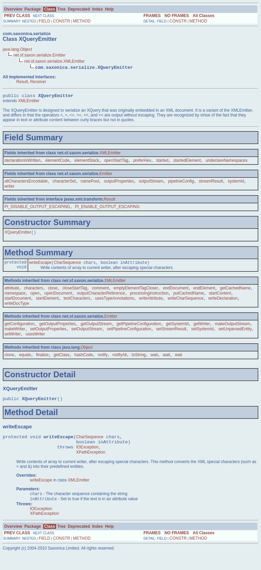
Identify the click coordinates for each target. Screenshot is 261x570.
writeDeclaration (223, 305)
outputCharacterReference (101, 300)
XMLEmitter (28, 101)
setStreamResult (171, 337)
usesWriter (35, 343)
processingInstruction (149, 300)
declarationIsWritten (22, 162)
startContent (220, 300)
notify (103, 365)
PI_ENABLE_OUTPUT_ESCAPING (107, 209)
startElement (47, 305)
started (162, 162)
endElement (204, 294)
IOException (87, 461)
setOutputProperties (48, 337)
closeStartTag (75, 294)
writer (9, 188)
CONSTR (61, 21)
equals (25, 365)
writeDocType (16, 310)
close (52, 294)
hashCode (83, 365)
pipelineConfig (181, 183)
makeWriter (14, 337)
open (34, 300)
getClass (62, 365)
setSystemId (202, 337)
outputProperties (119, 183)
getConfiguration (19, 332)
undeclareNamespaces (226, 162)
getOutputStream (96, 332)
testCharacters (77, 305)
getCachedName (235, 294)
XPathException (90, 467)
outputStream (151, 183)
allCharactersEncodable (26, 183)
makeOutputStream (232, 332)
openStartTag (116, 162)
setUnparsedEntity (235, 337)
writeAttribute (151, 305)
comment (100, 294)
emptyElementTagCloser (136, 294)
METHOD (82, 21)
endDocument (176, 294)
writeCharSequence (185, 305)
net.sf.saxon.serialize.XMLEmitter (54, 61)
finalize (42, 365)
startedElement (187, 162)
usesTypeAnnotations (114, 305)
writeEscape (40, 267)
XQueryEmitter (17, 236)
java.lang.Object (17, 49)
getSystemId (177, 332)
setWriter (12, 343)
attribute (11, 294)
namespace (14, 300)
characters (33, 294)
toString (138, 365)
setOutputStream (86, 337)
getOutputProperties (57, 332)
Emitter (105, 175)
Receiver (38, 81)
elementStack (86, 162)
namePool (90, 183)
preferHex (142, 162)
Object (87, 356)
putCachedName (188, 300)
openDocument (58, 300)
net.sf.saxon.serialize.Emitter (39, 55)
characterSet (64, 183)
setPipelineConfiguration (129, 337)
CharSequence (67, 267)
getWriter (201, 332)
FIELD (44, 21)
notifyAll (119, 365)
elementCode (57, 162)
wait (154, 365)
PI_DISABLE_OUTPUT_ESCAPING (37, 209)
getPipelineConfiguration (139, 332)
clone (9, 365)
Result (22, 81)
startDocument (17, 305)
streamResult (211, 183)
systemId (236, 183)
